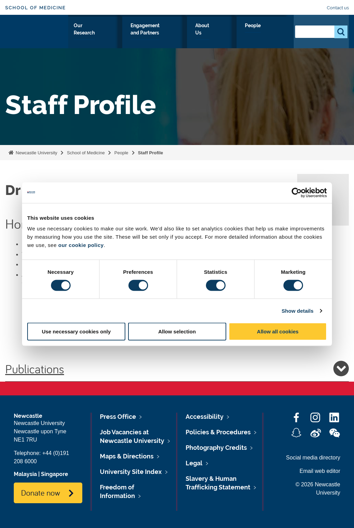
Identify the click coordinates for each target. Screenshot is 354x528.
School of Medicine (35, 7)
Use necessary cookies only (76, 331)
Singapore (54, 474)
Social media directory (313, 457)
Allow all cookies (278, 331)
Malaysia (25, 474)
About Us (242, 37)
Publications (177, 368)
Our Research (133, 37)
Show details (298, 310)
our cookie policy (81, 245)
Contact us (338, 7)
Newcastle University (35, 152)
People (273, 33)
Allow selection (177, 331)
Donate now (40, 492)
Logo (36, 36)
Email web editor (320, 471)
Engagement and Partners (190, 37)
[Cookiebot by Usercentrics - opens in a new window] (297, 192)
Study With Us (90, 37)
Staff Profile (150, 152)
